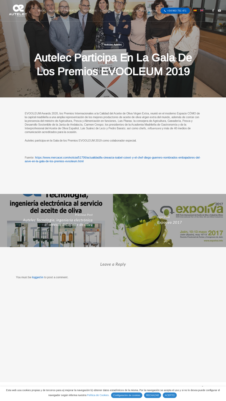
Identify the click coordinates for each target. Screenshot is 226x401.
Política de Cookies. (98, 395)
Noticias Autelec (113, 44)
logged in (37, 373)
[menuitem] (195, 11)
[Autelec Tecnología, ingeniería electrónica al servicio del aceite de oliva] (56, 317)
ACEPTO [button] (170, 395)
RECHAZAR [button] (152, 395)
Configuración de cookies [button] (126, 395)
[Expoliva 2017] (169, 317)
